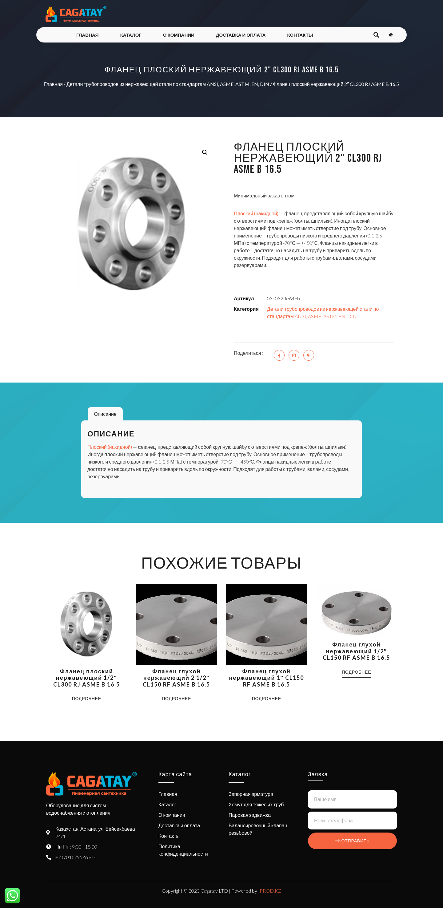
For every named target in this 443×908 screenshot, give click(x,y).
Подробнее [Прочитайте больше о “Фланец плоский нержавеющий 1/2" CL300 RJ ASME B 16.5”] (86, 698)
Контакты (300, 35)
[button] (204, 152)
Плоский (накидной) (256, 213)
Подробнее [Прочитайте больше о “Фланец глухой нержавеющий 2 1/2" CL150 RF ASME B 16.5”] (176, 698)
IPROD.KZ (269, 891)
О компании (178, 35)
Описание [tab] (105, 414)
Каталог (131, 35)
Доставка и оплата (241, 35)
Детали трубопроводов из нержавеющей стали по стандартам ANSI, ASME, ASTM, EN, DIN (167, 84)
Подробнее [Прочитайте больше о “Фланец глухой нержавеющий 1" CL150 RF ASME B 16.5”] (266, 698)
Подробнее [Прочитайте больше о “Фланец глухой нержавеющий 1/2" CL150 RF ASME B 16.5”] (356, 672)
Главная (87, 35)
